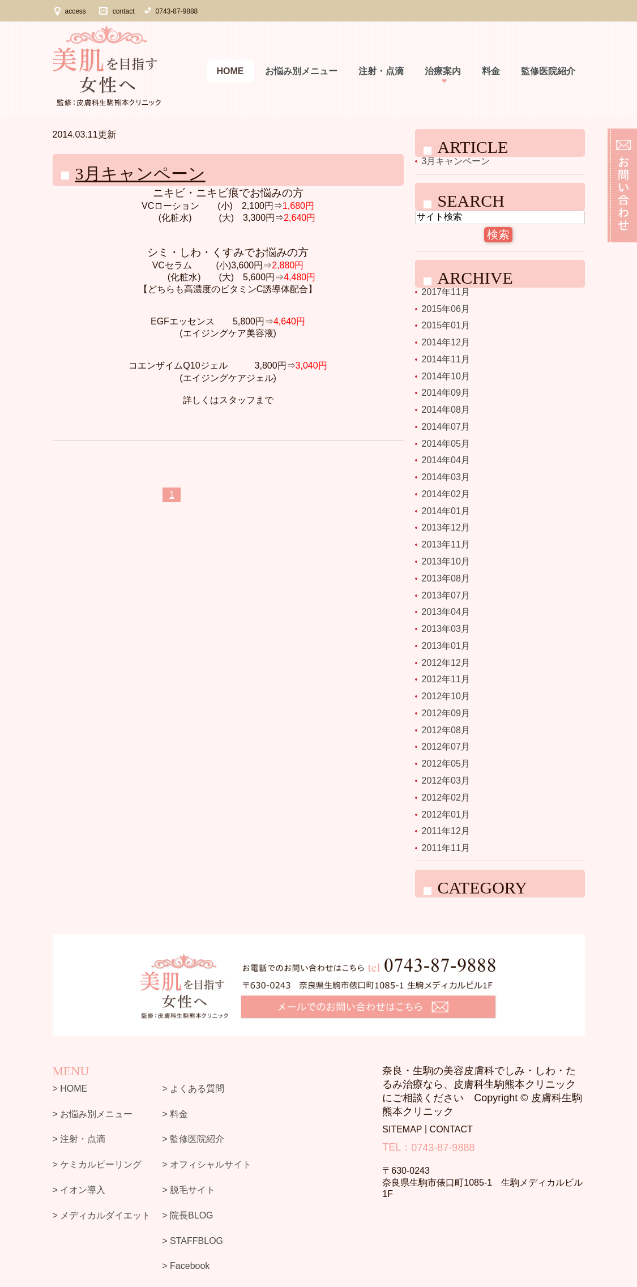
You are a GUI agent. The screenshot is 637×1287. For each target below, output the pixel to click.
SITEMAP (402, 1129)
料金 (491, 71)
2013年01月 (446, 646)
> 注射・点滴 (79, 1139)
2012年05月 (446, 763)
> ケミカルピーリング (97, 1164)
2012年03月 (446, 780)
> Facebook (186, 1266)
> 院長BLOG (187, 1215)
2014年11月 (446, 359)
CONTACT (451, 1129)
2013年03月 (446, 629)
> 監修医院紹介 (193, 1139)
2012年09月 (446, 713)
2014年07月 (446, 426)
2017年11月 (446, 292)
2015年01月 (446, 325)
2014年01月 (446, 510)
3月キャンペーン (140, 173)
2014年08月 (446, 409)
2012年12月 (446, 662)
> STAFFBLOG (192, 1240)
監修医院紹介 (548, 71)
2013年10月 (446, 561)
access (75, 11)
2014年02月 (446, 494)
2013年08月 (446, 578)
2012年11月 (446, 679)
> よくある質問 (193, 1088)
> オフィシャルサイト (206, 1164)
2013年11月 (446, 544)
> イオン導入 (79, 1190)
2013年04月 (446, 612)
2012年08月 (446, 729)
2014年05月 (446, 443)
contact (124, 11)
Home (230, 71)
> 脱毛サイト (188, 1190)
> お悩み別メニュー (93, 1113)
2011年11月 (446, 848)
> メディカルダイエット (102, 1215)
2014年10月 (446, 375)
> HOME (70, 1088)
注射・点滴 (381, 71)
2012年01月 (446, 814)
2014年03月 (446, 477)
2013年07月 (446, 595)
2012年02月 (446, 797)
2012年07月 (446, 746)
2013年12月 (446, 527)
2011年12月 (446, 831)
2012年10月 (446, 696)
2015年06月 (446, 308)
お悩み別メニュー (301, 71)
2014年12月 (446, 342)
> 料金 (175, 1113)
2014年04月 (446, 460)
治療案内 (443, 71)
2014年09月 (446, 392)
